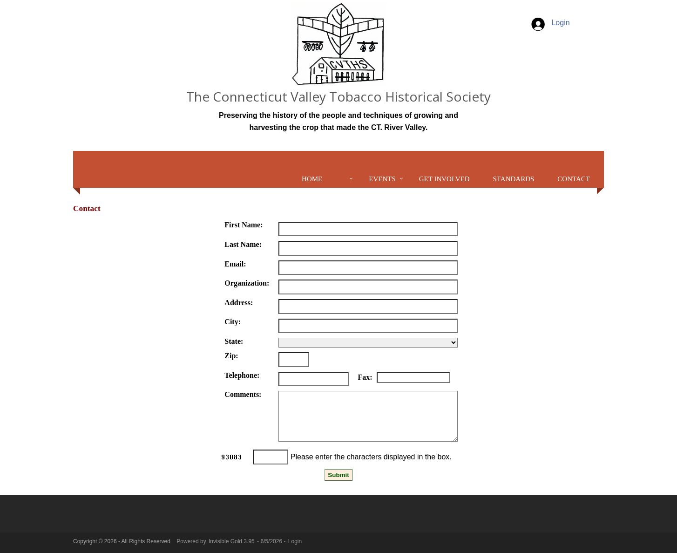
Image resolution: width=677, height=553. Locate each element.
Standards (514, 179)
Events (382, 179)
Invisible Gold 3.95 (232, 541)
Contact (573, 179)
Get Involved (444, 179)
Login (549, 23)
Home (312, 179)
